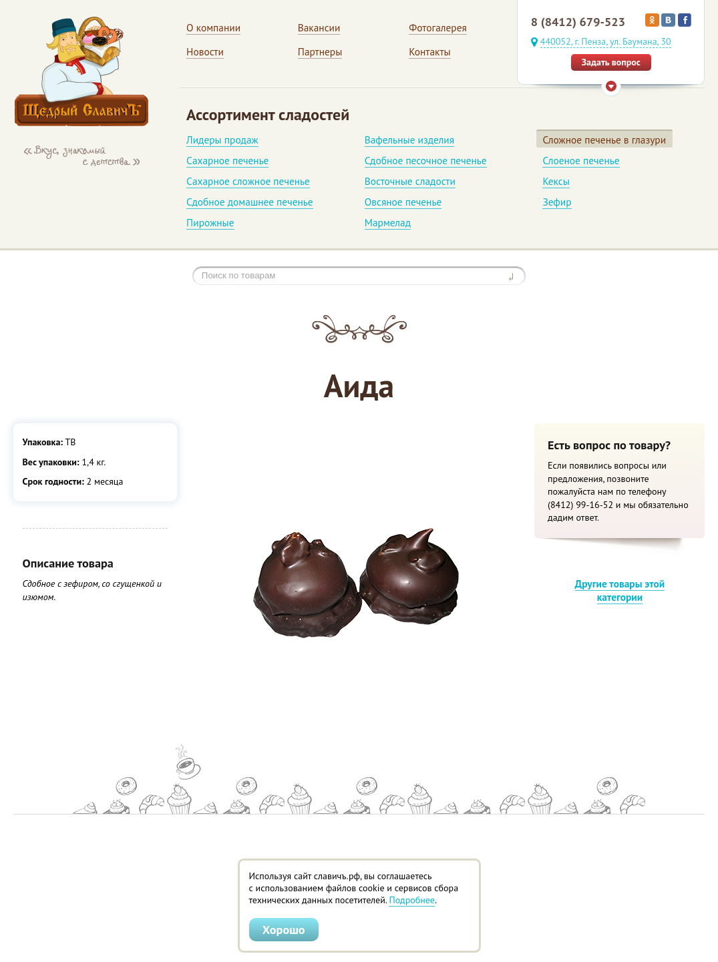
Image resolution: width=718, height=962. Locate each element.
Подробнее (411, 900)
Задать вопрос (611, 62)
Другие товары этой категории (620, 590)
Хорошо (283, 929)
